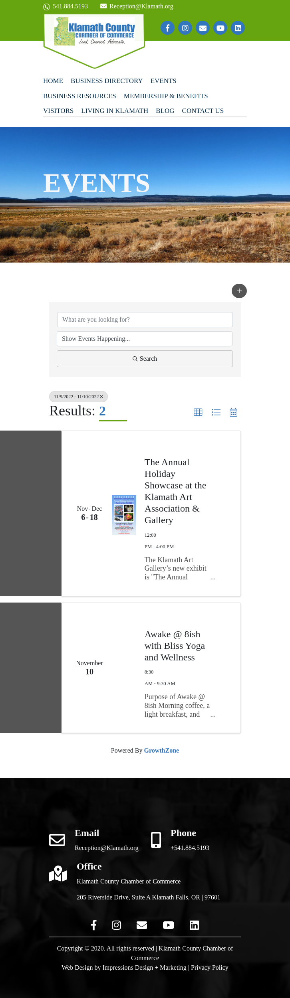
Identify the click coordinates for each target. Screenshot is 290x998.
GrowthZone (161, 750)
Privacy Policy (209, 967)
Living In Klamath (114, 111)
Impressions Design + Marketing (144, 967)
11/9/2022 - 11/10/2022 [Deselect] (78, 396)
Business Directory (107, 81)
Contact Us (203, 111)
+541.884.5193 (190, 847)
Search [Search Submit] (145, 358)
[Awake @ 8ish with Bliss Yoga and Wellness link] (124, 668)
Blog (165, 111)
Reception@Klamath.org (136, 6)
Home (53, 81)
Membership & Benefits (166, 96)
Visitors (58, 111)
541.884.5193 (65, 6)
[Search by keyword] (145, 319)
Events (164, 81)
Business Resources (79, 96)
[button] (239, 291)
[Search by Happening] (144, 338)
